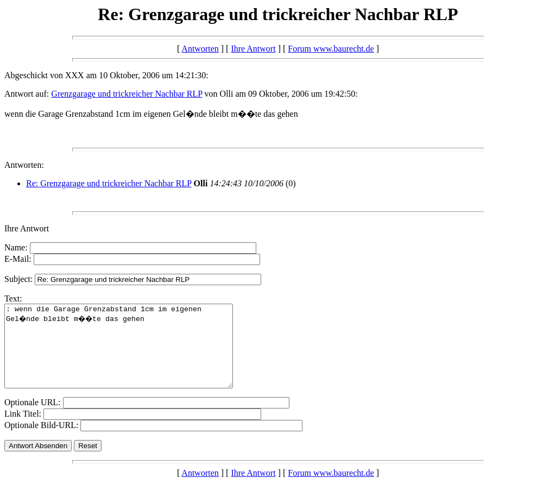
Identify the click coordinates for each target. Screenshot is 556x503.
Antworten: (24, 164)
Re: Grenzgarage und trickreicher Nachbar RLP (109, 183)
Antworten (199, 48)
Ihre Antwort (253, 48)
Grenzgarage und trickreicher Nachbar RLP (126, 93)
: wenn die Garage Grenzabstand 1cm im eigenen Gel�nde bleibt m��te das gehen (132, 354)
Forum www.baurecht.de (331, 48)
